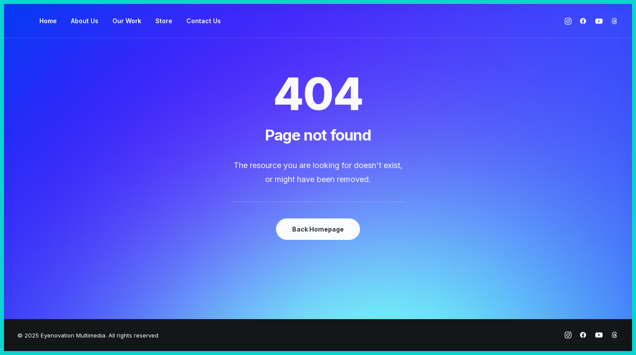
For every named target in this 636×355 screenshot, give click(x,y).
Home (48, 21)
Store (163, 21)
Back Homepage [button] (318, 229)
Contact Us (203, 21)
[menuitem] (48, 21)
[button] (569, 21)
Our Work (126, 21)
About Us (84, 21)
